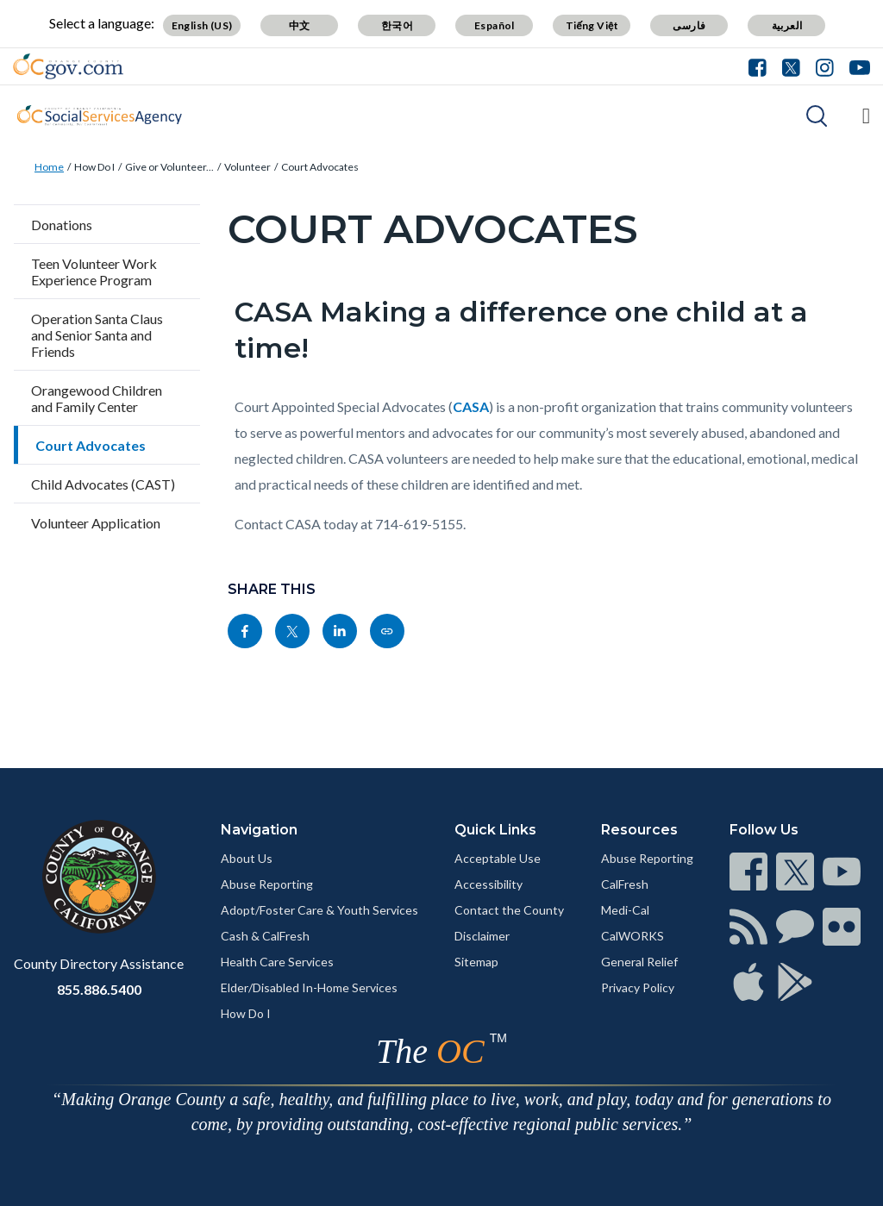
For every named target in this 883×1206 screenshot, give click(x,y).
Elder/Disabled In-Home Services (309, 987)
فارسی (689, 25)
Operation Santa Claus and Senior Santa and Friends (97, 334)
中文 (299, 25)
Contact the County (509, 910)
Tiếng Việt (592, 25)
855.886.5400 (99, 989)
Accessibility (488, 884)
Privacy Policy (637, 987)
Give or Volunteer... (169, 166)
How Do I (94, 166)
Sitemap (476, 961)
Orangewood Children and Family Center (96, 398)
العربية (787, 25)
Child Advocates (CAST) (103, 484)
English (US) (202, 25)
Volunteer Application (95, 523)
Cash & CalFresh (265, 935)
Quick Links (495, 830)
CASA (471, 406)
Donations (61, 224)
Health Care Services (277, 961)
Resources (639, 830)
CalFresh (624, 884)
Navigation (259, 830)
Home (49, 166)
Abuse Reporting (267, 884)
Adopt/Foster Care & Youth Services (319, 910)
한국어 (397, 25)
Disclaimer (482, 935)
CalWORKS (632, 935)
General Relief (639, 961)
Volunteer (247, 166)
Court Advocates (320, 166)
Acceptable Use (497, 858)
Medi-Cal (625, 910)
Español (494, 25)
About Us (246, 858)
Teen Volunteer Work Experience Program (94, 271)
